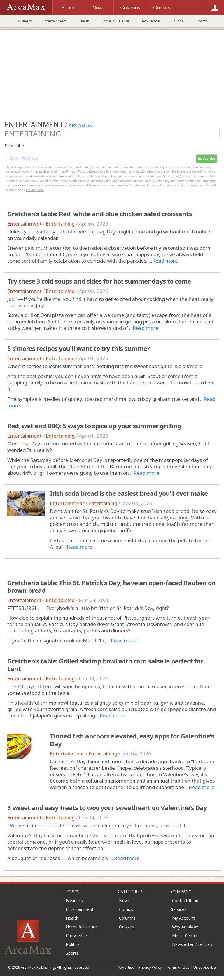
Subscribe (206, 159)
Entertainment (54, 21)
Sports (201, 21)
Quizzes (126, 927)
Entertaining (60, 223)
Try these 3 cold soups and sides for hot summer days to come (99, 281)
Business (24, 21)
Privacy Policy (150, 967)
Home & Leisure (115, 21)
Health (83, 21)
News (124, 900)
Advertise (126, 967)
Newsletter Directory (192, 944)
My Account (183, 918)
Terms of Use (178, 967)
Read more (165, 260)
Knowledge (150, 21)
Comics (126, 909)
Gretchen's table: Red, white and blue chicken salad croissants (99, 213)
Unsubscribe (204, 967)
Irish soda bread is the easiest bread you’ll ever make (129, 493)
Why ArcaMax (185, 927)
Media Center (185, 935)
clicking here (35, 190)
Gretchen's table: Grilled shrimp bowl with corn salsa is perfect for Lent (105, 664)
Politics (177, 21)
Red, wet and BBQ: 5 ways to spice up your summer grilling (94, 425)
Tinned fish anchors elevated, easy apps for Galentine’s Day (132, 739)
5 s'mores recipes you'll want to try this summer (78, 348)
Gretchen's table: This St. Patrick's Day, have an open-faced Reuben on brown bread (111, 586)
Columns (127, 918)
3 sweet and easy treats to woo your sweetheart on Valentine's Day (107, 807)
